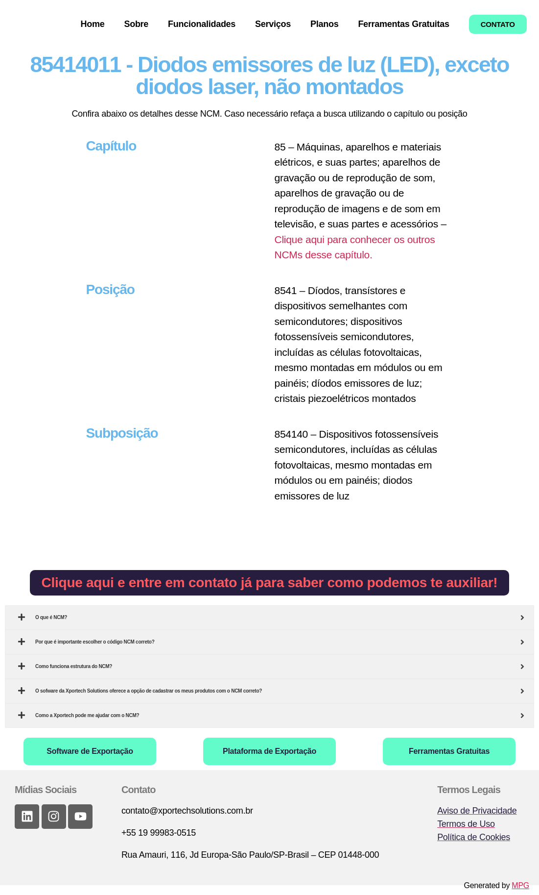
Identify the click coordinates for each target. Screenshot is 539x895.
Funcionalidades (201, 24)
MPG (520, 885)
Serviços (273, 24)
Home (93, 24)
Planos (324, 24)
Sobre (136, 24)
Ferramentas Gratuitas (403, 24)
